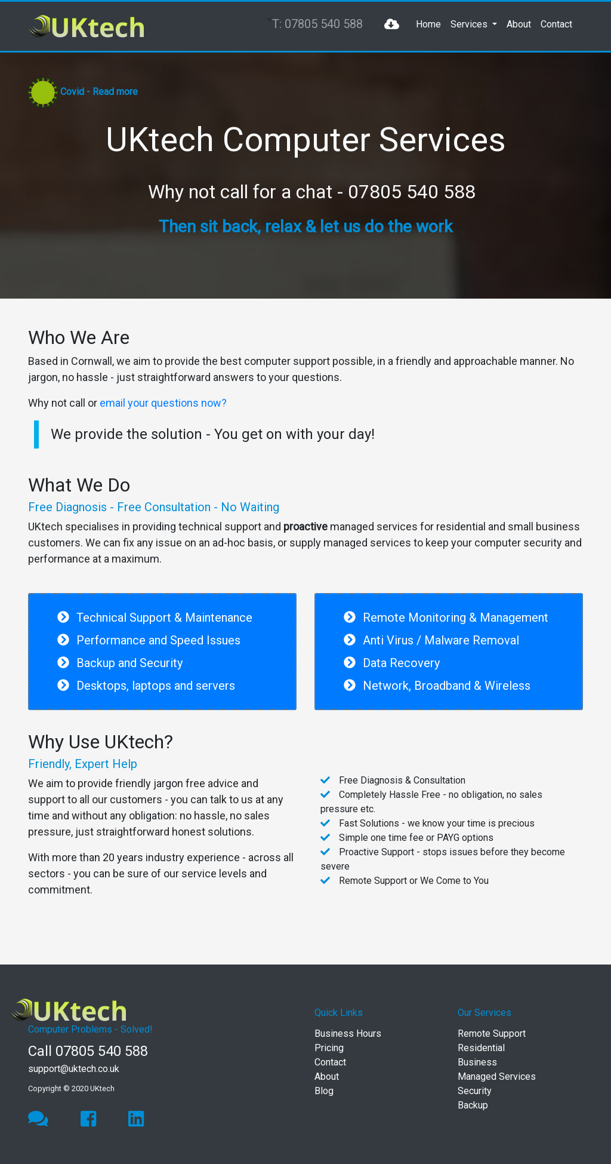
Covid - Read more (99, 91)
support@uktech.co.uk (73, 1068)
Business (477, 1062)
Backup (473, 1105)
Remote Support (492, 1033)
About (519, 24)
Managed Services (497, 1076)
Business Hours (347, 1033)
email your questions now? (163, 403)
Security (475, 1091)
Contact (556, 24)
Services (470, 24)
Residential (481, 1048)
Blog (324, 1091)
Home (428, 24)
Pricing (329, 1048)
